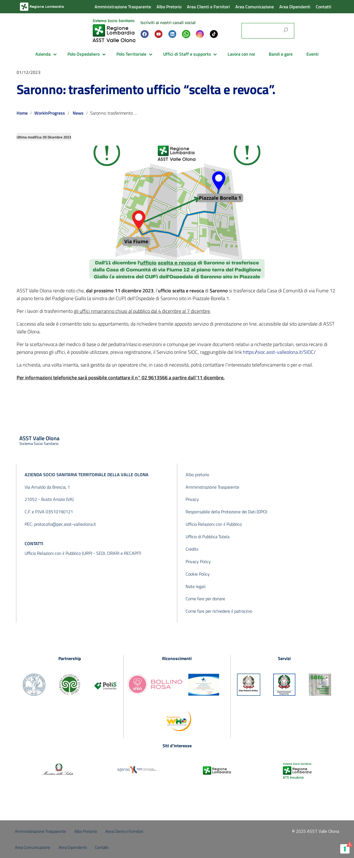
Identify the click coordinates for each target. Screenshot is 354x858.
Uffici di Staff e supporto (187, 54)
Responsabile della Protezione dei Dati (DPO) (226, 511)
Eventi (312, 54)
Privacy (192, 499)
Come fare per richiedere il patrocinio (219, 611)
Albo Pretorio (169, 6)
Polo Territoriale (131, 54)
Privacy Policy (198, 561)
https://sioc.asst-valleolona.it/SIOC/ (279, 352)
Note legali (195, 586)
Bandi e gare (281, 54)
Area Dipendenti (294, 6)
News (78, 113)
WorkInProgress (49, 113)
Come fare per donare (205, 598)
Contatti (323, 6)
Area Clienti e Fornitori (208, 6)
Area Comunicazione (254, 6)
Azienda (43, 54)
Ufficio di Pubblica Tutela (208, 536)
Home (22, 113)
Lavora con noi (241, 54)
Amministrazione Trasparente (123, 6)
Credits (192, 549)
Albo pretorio (197, 474)
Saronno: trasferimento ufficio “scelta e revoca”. (146, 89)
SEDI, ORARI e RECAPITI (118, 553)
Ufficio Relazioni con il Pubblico (214, 524)
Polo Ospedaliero (83, 54)
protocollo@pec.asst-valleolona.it (65, 524)
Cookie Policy (198, 574)
